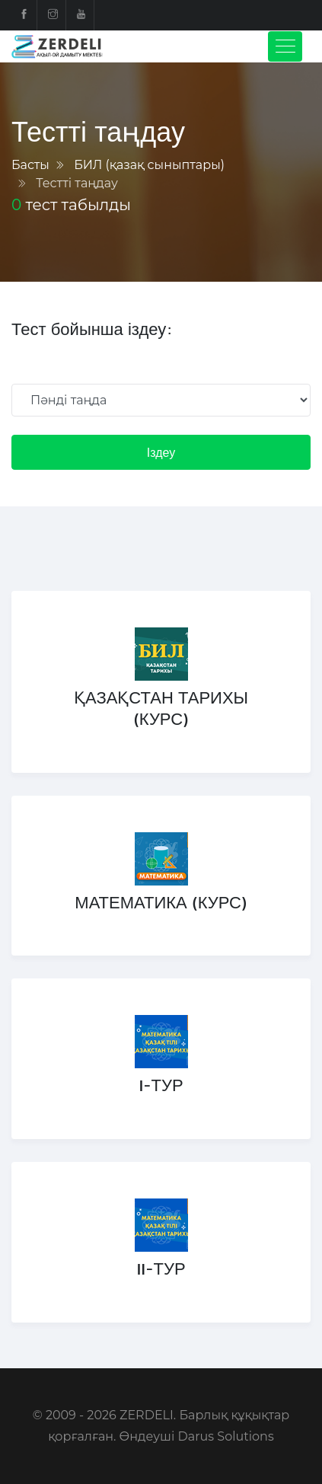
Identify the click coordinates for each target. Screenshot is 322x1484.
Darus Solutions (226, 1436)
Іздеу (161, 452)
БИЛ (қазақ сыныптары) (149, 165)
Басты (30, 165)
